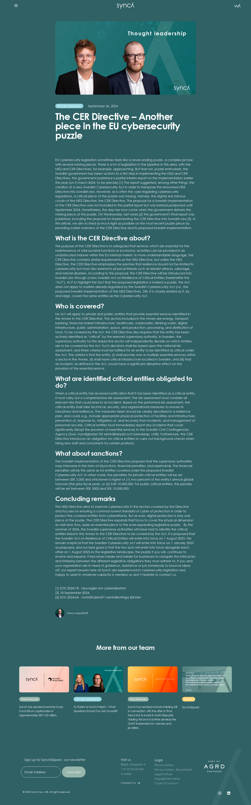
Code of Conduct (166, 783)
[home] (125, 5)
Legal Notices (163, 774)
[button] (16, 5)
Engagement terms (167, 778)
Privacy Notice (164, 765)
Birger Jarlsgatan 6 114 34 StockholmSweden (133, 769)
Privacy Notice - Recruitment (173, 769)
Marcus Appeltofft (77, 613)
